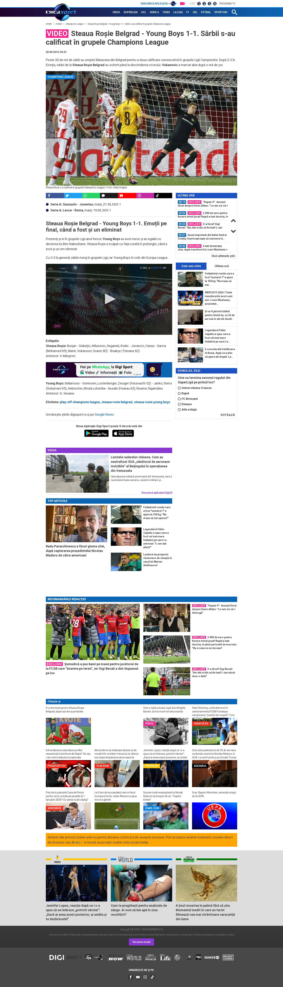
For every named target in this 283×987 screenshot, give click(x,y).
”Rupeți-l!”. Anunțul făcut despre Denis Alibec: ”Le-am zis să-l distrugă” (203, 203)
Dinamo (185, 404)
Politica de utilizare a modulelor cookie (213, 934)
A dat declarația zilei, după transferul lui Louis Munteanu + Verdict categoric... (203, 247)
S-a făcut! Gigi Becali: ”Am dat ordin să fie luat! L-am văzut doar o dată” (200, 225)
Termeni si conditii (58, 934)
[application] (109, 299)
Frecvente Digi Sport (128, 934)
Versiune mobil (141, 942)
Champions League (75, 24)
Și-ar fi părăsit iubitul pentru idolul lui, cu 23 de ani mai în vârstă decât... (220, 315)
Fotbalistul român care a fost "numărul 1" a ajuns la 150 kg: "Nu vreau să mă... (219, 279)
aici (78, 842)
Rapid (183, 393)
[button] (109, 299)
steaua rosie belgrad (117, 402)
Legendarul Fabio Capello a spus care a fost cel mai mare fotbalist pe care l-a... (217, 336)
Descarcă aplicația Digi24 (157, 492)
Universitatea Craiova (195, 388)
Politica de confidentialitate (83, 934)
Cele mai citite (191, 266)
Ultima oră (222, 266)
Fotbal (59, 24)
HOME (49, 24)
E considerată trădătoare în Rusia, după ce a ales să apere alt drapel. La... (220, 353)
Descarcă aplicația (159, 3)
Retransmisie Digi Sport (152, 934)
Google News (104, 414)
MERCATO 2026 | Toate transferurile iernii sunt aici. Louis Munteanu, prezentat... (218, 298)
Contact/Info (173, 934)
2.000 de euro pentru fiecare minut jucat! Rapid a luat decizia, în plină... (203, 214)
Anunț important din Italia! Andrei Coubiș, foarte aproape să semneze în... (202, 236)
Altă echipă (187, 409)
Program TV (227, 3)
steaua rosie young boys (152, 402)
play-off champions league (80, 402)
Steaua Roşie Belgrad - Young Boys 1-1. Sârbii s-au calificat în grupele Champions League (129, 24)
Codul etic (186, 934)
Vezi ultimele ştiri (223, 256)
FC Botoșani (188, 398)
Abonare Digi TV (107, 934)
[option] (203, 203)
